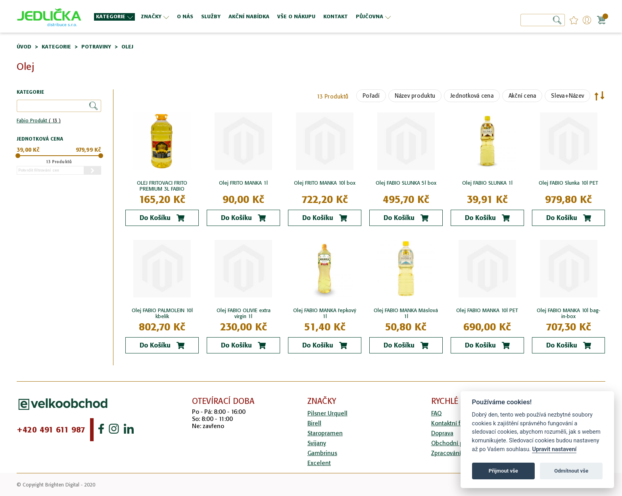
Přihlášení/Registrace (587, 20)
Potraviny (96, 46)
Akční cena (522, 95)
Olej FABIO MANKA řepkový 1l (324, 313)
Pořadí (371, 95)
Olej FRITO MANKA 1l (243, 183)
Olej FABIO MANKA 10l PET (487, 310)
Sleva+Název (567, 95)
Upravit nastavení (554, 449)
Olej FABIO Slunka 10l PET (568, 183)
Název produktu (415, 95)
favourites (574, 20)
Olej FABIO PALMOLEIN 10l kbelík (162, 313)
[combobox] (542, 20)
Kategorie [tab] (30, 92)
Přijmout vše (503, 471)
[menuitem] (114, 17)
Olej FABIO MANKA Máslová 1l (406, 313)
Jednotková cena (471, 95)
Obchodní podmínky (459, 443)
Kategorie (56, 46)
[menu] (273, 16)
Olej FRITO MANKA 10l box (324, 183)
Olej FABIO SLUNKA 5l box (406, 183)
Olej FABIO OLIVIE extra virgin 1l (244, 313)
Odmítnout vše (571, 471)
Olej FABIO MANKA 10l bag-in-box (568, 313)
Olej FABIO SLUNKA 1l (487, 183)
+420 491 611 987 (51, 430)
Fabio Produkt (39, 121)
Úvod (24, 46)
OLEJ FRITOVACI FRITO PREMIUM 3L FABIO (162, 186)
